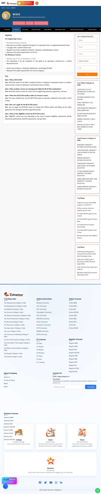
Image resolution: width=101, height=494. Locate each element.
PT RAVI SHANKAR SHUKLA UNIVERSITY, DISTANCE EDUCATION (85, 173)
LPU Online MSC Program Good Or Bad (86, 230)
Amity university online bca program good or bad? (85, 208)
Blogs (6, 382)
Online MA (72, 308)
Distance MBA (9, 416)
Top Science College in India (13, 311)
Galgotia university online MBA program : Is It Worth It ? (86, 203)
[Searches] (20, 3)
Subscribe (91, 386)
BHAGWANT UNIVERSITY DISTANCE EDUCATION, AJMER (86, 145)
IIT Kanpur (39, 346)
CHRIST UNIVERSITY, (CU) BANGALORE (85, 103)
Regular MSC (73, 355)
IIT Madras (40, 349)
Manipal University (42, 302)
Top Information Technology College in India (17, 343)
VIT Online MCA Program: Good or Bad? (86, 214)
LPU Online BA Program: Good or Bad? (87, 219)
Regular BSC (73, 370)
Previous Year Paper (46, 23)
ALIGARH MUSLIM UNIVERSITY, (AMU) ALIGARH (86, 114)
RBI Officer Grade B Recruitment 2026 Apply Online (87, 273)
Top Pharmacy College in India (14, 324)
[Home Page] (12, 3)
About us (7, 376)
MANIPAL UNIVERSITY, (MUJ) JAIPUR (86, 119)
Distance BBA (8, 429)
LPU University (41, 308)
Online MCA (73, 305)
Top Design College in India (13, 352)
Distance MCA (9, 420)
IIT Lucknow (40, 361)
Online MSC (73, 314)
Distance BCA (8, 432)
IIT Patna (39, 355)
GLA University (41, 314)
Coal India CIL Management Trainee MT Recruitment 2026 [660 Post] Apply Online (86, 253)
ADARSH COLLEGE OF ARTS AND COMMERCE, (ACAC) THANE (85, 126)
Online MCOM (73, 311)
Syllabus (25, 28)
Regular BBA (73, 358)
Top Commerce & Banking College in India (16, 335)
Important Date (60, 28)
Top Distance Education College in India (17, 314)
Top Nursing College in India (13, 321)
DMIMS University (42, 330)
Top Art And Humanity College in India (17, 339)
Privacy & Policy (9, 379)
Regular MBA (73, 342)
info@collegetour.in (63, 376)
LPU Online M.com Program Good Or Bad (85, 225)
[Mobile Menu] (3, 3)
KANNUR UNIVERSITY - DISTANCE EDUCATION (84, 158)
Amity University (42, 321)
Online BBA (73, 318)
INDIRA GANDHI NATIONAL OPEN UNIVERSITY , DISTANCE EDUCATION (87, 180)
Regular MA (73, 348)
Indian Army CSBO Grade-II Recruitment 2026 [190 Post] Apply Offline (86, 261)
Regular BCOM (74, 367)
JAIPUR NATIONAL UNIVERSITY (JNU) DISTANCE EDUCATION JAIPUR (87, 152)
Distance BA (8, 435)
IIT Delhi (39, 342)
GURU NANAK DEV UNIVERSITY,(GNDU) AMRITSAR (86, 108)
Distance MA (8, 423)
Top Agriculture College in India (14, 327)
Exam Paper (47, 28)
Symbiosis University (43, 324)
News (6, 386)
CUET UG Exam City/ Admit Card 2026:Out (87, 267)
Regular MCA (73, 345)
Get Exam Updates (20, 23)
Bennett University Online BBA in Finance (87, 236)
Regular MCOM (74, 352)
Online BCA (73, 321)
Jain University (41, 305)
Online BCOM (73, 327)
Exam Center (92, 28)
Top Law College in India (12, 330)
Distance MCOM (9, 426)
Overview (7, 28)
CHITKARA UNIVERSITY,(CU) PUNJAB (86, 97)
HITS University (41, 327)
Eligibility (16, 28)
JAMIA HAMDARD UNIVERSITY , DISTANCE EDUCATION (87, 187)
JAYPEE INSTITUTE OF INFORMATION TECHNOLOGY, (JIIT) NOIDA (86, 91)
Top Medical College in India (13, 308)
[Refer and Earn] (29, 3)
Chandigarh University (44, 311)
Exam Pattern (36, 28)
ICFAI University (41, 333)
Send (87, 73)
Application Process (77, 28)
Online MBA (73, 302)
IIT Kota (39, 358)
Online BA (72, 324)
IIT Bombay (40, 352)
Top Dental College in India (13, 356)
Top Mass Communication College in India (16, 348)
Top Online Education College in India (16, 318)
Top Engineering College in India (15, 302)
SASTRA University (42, 318)
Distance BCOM (9, 439)
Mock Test (33, 23)
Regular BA (72, 364)
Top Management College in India (15, 305)
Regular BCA (73, 361)
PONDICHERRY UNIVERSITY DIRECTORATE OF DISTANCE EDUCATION (86, 165)
